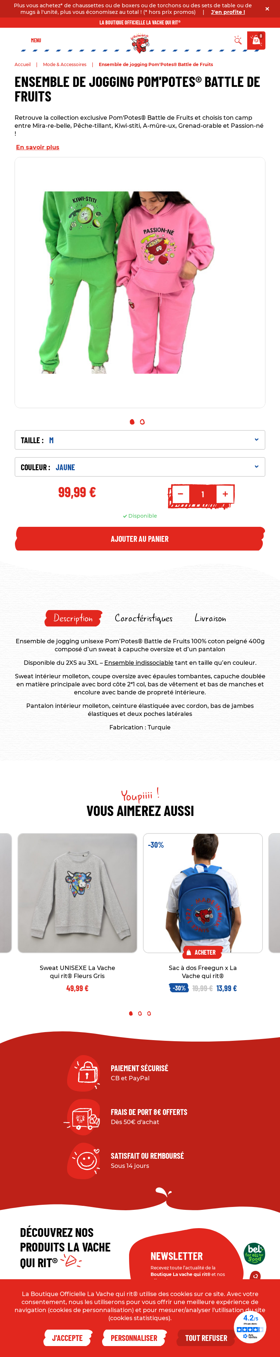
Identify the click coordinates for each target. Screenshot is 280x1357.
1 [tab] (132, 422)
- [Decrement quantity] (180, 494)
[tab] (73, 618)
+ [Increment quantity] (225, 494)
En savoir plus (37, 147)
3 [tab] (149, 1013)
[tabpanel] (140, 282)
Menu (36, 40)
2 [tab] (142, 422)
